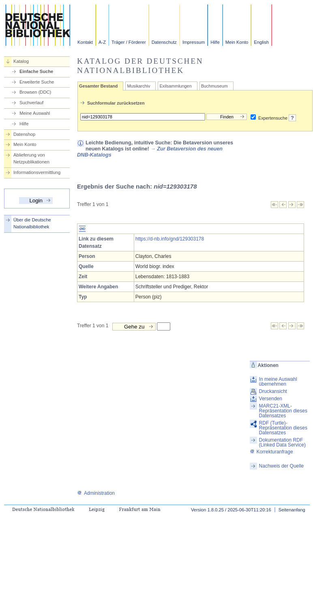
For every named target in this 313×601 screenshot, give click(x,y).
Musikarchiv (138, 86)
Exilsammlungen (175, 86)
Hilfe (214, 42)
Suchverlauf (31, 102)
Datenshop (24, 134)
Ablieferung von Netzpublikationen (31, 158)
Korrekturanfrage (271, 452)
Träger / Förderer (128, 42)
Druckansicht (273, 391)
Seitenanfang (292, 509)
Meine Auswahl (34, 113)
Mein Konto (237, 42)
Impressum (193, 42)
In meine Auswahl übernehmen (278, 381)
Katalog (21, 61)
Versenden (270, 398)
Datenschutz (164, 42)
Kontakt (85, 42)
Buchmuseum (214, 86)
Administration (96, 493)
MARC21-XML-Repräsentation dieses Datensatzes (283, 411)
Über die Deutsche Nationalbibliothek (32, 223)
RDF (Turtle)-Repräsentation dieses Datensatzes (283, 428)
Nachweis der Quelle (281, 466)
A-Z (102, 42)
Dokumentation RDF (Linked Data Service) (282, 442)
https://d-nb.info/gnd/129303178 (169, 239)
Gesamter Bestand (98, 86)
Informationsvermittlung (36, 172)
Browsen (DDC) (35, 92)
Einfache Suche (36, 71)
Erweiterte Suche (36, 81)
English (261, 42)
